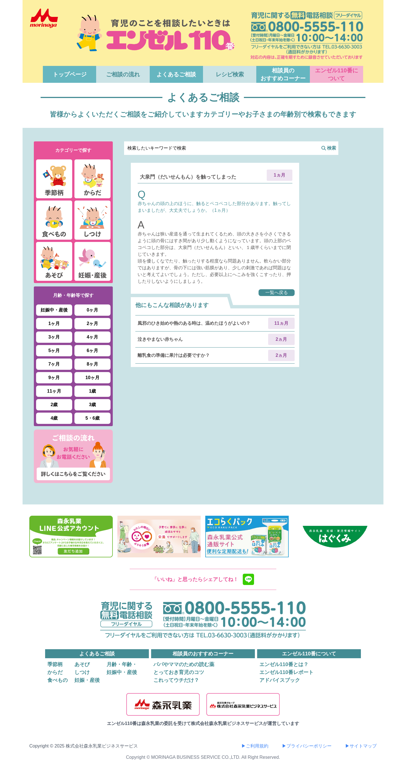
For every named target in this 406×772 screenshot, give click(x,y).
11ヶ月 (54, 391)
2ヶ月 (92, 323)
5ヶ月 (54, 350)
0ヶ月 (92, 310)
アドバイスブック (279, 680)
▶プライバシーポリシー (307, 746)
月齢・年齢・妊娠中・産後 (122, 668)
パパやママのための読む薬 (183, 664)
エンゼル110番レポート (286, 672)
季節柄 (55, 664)
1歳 (92, 391)
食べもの (57, 680)
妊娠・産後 (87, 680)
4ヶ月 (92, 337)
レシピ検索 (230, 74)
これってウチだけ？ (176, 680)
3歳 (92, 404)
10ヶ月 (92, 377)
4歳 (54, 418)
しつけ (82, 672)
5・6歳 (92, 418)
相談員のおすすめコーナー (283, 74)
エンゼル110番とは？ (283, 664)
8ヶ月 (92, 364)
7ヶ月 (54, 364)
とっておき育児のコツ (178, 672)
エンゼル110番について (336, 74)
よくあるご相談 (176, 74)
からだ (55, 672)
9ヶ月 (54, 377)
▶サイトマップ (361, 746)
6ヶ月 (92, 350)
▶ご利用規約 (254, 746)
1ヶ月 (54, 323)
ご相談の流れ (123, 74)
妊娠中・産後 (54, 310)
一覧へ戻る (276, 292)
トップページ (70, 74)
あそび (82, 664)
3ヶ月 (54, 337)
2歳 (54, 404)
